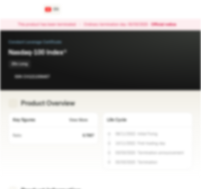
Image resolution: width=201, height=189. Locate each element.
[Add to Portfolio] (187, 76)
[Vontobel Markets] (22, 9)
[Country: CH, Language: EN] (52, 9)
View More (81, 120)
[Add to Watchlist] (177, 76)
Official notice (166, 25)
